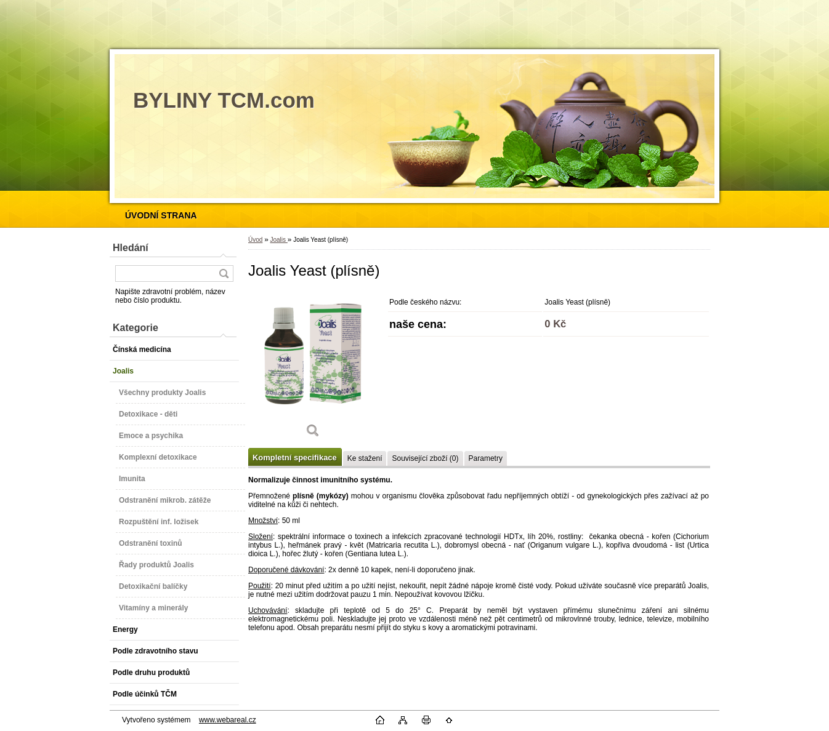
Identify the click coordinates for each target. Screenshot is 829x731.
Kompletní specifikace (295, 457)
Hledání (130, 247)
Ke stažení (364, 458)
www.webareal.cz (227, 720)
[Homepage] (161, 215)
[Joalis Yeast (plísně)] (313, 369)
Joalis (278, 239)
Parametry (486, 458)
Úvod (255, 239)
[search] (223, 273)
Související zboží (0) (425, 458)
